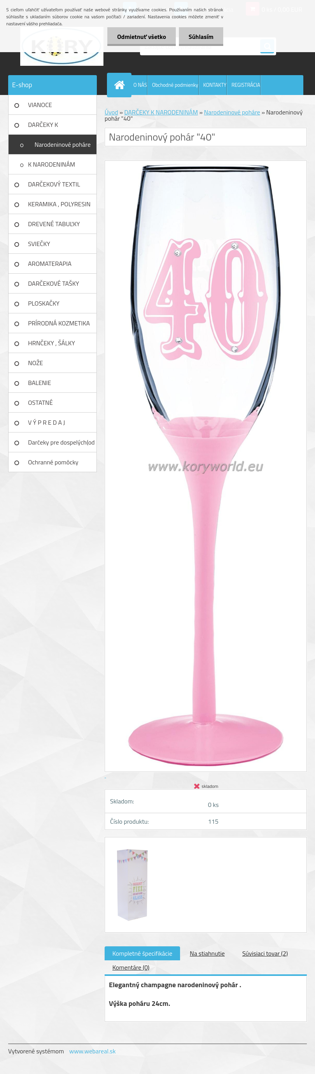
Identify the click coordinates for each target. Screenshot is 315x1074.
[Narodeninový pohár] (132, 844)
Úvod (111, 112)
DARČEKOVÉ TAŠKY (53, 283)
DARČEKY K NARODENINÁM (49, 127)
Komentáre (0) (130, 967)
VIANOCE (40, 104)
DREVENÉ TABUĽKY (54, 224)
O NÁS (140, 85)
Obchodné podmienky (175, 85)
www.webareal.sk (92, 1051)
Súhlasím (201, 36)
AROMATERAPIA (50, 263)
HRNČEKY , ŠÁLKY (51, 343)
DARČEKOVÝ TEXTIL (54, 184)
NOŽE (35, 362)
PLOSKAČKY (44, 303)
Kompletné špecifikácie (142, 953)
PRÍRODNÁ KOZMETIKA (59, 323)
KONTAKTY (215, 85)
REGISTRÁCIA (245, 85)
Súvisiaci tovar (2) (265, 953)
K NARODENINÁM (51, 164)
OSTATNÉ (40, 402)
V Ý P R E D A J (46, 422)
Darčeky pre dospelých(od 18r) (61, 445)
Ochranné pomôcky (53, 462)
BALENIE (39, 382)
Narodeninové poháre (63, 144)
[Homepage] (121, 85)
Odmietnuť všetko (141, 36)
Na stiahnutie (207, 953)
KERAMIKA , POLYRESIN (59, 204)
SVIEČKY (39, 243)
